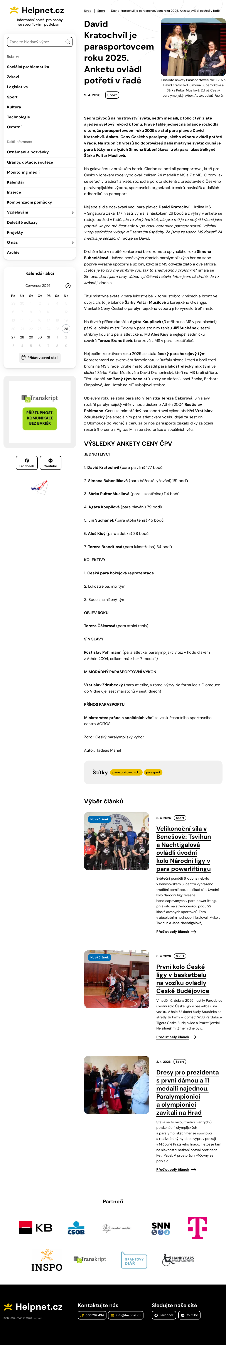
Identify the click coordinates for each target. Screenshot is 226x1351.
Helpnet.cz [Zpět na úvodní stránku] (45, 10)
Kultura (14, 107)
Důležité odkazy (22, 222)
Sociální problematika (28, 67)
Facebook (26, 463)
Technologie (18, 117)
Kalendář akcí (39, 273)
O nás (12, 242)
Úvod (87, 11)
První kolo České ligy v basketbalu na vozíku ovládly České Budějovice (182, 979)
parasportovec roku (126, 772)
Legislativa (17, 87)
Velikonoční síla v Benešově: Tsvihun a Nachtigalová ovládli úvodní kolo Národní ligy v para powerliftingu (183, 848)
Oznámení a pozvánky (28, 152)
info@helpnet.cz (125, 1316)
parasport (153, 772)
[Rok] (48, 285)
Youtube (50, 463)
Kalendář (15, 182)
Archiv (13, 252)
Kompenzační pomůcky (29, 202)
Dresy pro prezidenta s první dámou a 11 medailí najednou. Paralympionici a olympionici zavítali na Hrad (187, 1092)
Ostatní (14, 127)
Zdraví (13, 77)
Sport (12, 97)
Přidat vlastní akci (42, 357)
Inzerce (14, 192)
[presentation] (116, 841)
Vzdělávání (17, 212)
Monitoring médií (23, 172)
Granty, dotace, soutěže (30, 162)
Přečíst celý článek (172, 931)
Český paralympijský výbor (119, 736)
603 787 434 (92, 1316)
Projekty (15, 232)
